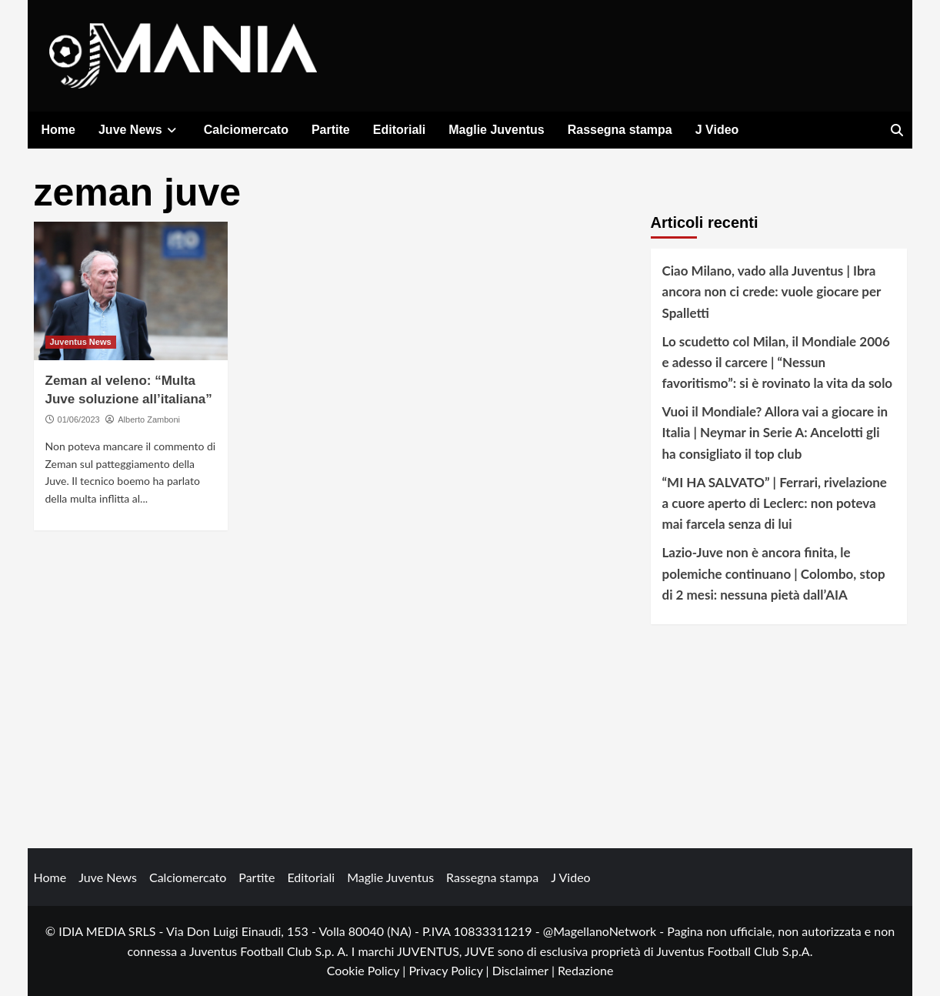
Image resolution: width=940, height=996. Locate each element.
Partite (331, 129)
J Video (717, 129)
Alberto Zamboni (149, 419)
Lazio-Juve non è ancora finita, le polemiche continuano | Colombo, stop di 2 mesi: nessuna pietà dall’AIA (773, 573)
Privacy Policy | (450, 970)
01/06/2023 (79, 419)
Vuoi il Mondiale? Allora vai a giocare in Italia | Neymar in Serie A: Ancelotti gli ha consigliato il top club (775, 432)
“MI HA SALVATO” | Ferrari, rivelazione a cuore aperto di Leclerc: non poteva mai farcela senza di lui (774, 503)
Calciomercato (246, 129)
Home (58, 129)
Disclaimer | (525, 970)
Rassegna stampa (620, 129)
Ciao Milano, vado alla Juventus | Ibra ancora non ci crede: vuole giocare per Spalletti (772, 291)
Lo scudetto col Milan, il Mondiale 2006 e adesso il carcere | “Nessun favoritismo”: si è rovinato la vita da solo (777, 362)
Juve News (139, 129)
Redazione (585, 970)
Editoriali (399, 129)
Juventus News (81, 341)
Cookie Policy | (368, 970)
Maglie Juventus (496, 129)
